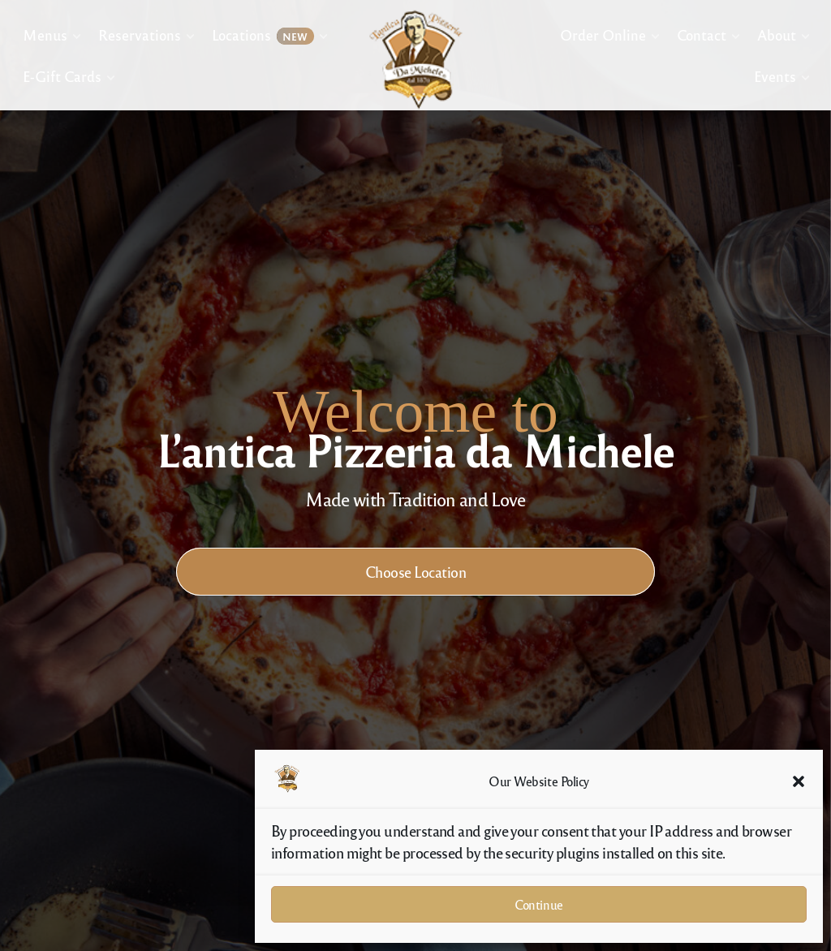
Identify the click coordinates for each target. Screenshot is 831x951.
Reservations (138, 34)
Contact (701, 34)
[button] (798, 781)
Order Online (603, 34)
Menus (45, 34)
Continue (538, 905)
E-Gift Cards (62, 76)
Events (774, 76)
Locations (262, 35)
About (775, 34)
